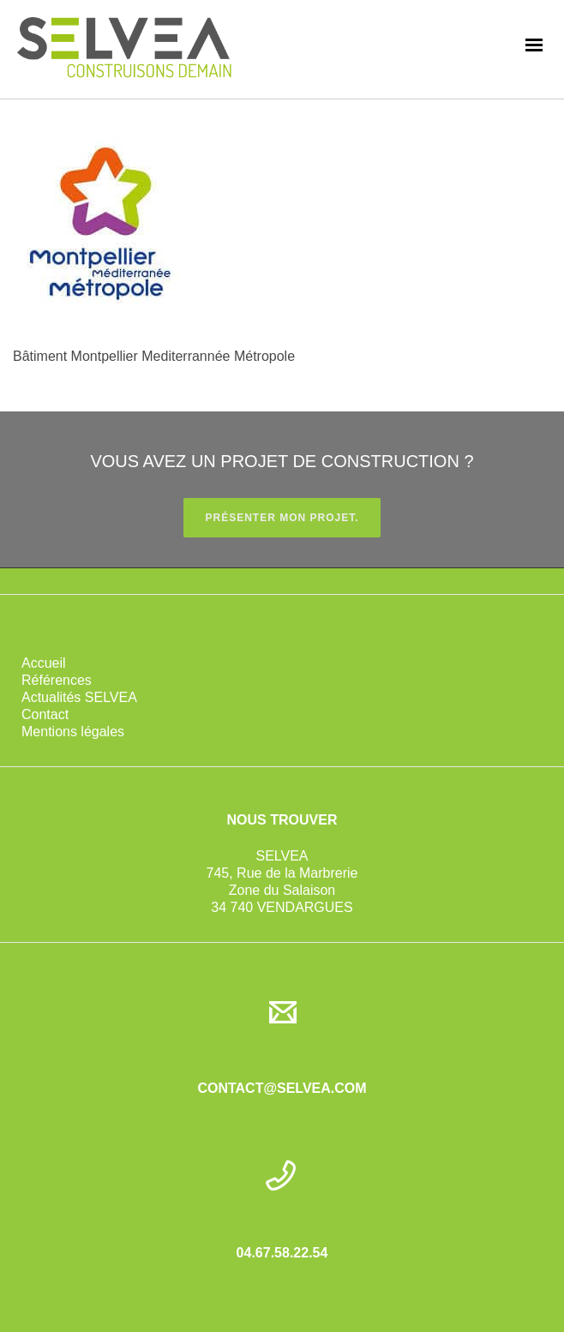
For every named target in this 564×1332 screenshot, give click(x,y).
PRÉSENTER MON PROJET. (281, 518)
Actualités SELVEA (79, 697)
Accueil (43, 663)
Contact (45, 714)
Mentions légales (72, 731)
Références (56, 680)
